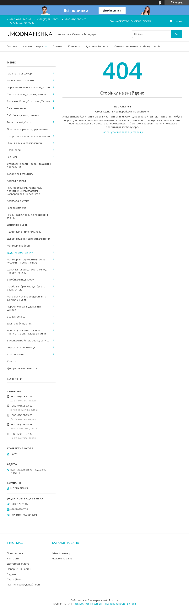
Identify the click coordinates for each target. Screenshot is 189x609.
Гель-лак (12, 157)
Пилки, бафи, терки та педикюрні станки (27, 216)
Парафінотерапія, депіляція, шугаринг (24, 308)
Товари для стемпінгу (20, 174)
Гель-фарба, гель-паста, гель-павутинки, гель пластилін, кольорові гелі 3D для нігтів (25, 191)
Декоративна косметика (22, 368)
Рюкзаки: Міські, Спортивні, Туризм (28, 101)
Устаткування (15, 354)
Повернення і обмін (19, 569)
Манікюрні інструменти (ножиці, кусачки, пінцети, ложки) (26, 261)
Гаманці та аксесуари (20, 73)
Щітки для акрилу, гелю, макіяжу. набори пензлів (27, 271)
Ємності (12, 361)
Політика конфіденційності (23, 584)
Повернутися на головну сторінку (122, 132)
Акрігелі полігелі (16, 180)
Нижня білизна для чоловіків (24, 143)
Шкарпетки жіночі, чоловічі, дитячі (28, 136)
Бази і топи (14, 150)
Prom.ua (113, 600)
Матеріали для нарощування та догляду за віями (26, 298)
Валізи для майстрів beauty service (28, 340)
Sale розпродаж (17, 108)
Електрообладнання (19, 323)
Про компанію (15, 553)
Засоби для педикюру (20, 279)
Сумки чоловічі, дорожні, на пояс (27, 94)
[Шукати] (176, 34)
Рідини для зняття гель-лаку (24, 231)
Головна (12, 46)
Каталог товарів (33, 46)
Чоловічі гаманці (62, 558)
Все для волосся (16, 316)
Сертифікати (15, 579)
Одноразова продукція (21, 347)
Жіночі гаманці (61, 553)
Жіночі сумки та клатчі (20, 80)
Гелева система (16, 207)
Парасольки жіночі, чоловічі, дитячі (28, 87)
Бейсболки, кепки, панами (23, 115)
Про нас (57, 46)
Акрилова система (18, 201)
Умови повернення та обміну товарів (137, 46)
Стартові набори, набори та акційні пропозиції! (29, 165)
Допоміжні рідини (17, 224)
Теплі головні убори (19, 122)
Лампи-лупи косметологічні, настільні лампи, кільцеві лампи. (26, 332)
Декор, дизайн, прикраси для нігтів (28, 238)
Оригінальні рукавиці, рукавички (27, 129)
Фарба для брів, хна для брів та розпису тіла (26, 288)
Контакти (74, 46)
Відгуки (11, 574)
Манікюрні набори (18, 245)
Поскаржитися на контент (88, 603)
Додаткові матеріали (20, 252)
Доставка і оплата (97, 46)
